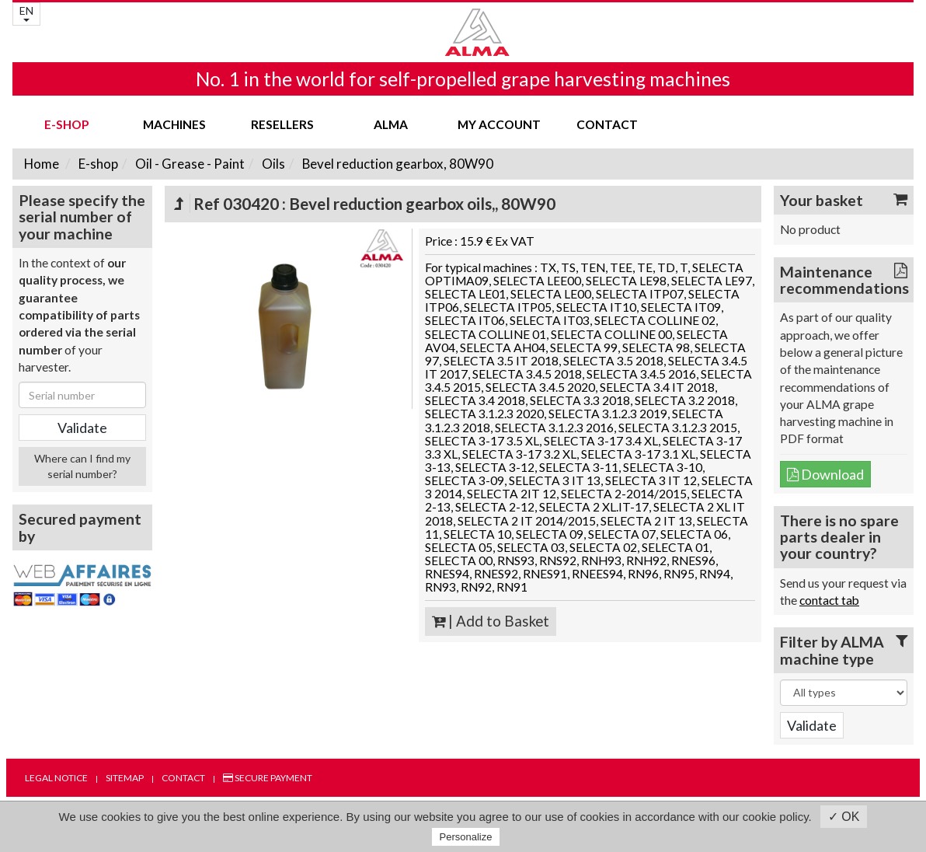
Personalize (466, 837)
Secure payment (267, 778)
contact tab (829, 600)
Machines (174, 124)
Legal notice (56, 778)
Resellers (282, 124)
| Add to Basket (490, 621)
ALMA (391, 124)
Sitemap (125, 778)
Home (41, 163)
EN (26, 13)
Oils (272, 163)
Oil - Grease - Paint (189, 163)
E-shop (66, 124)
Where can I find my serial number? (82, 466)
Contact (607, 124)
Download (825, 474)
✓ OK (844, 816)
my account (499, 124)
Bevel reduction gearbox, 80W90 (396, 163)
